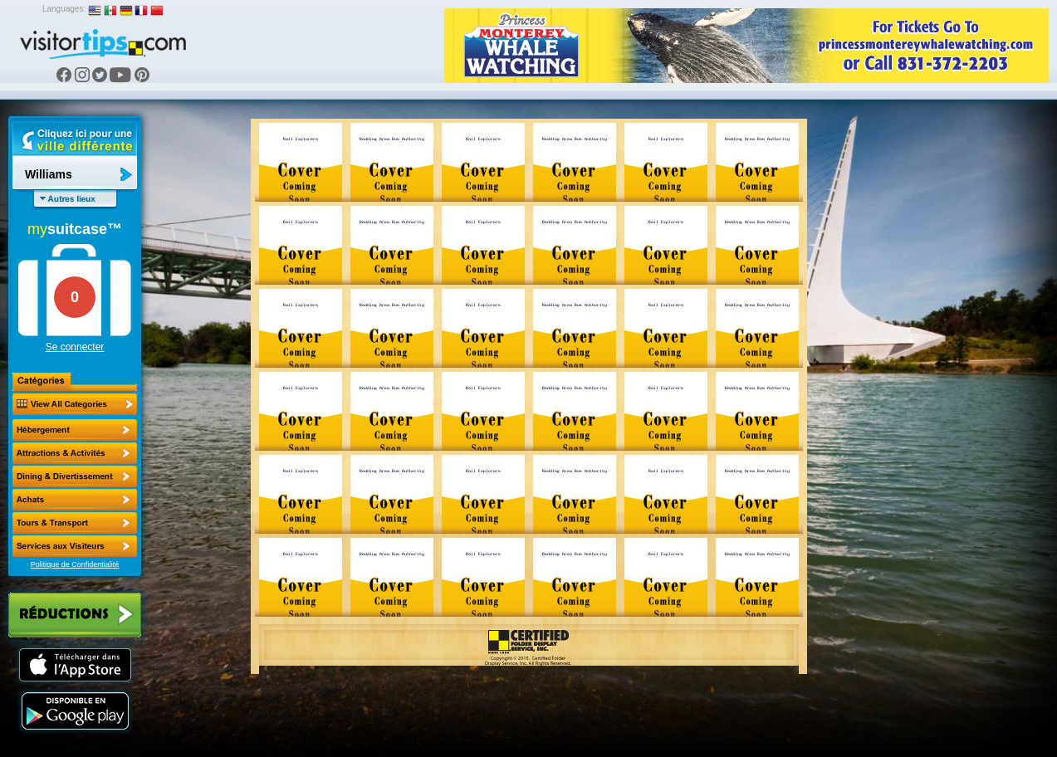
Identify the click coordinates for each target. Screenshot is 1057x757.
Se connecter (75, 347)
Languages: (64, 8)
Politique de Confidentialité (75, 564)
